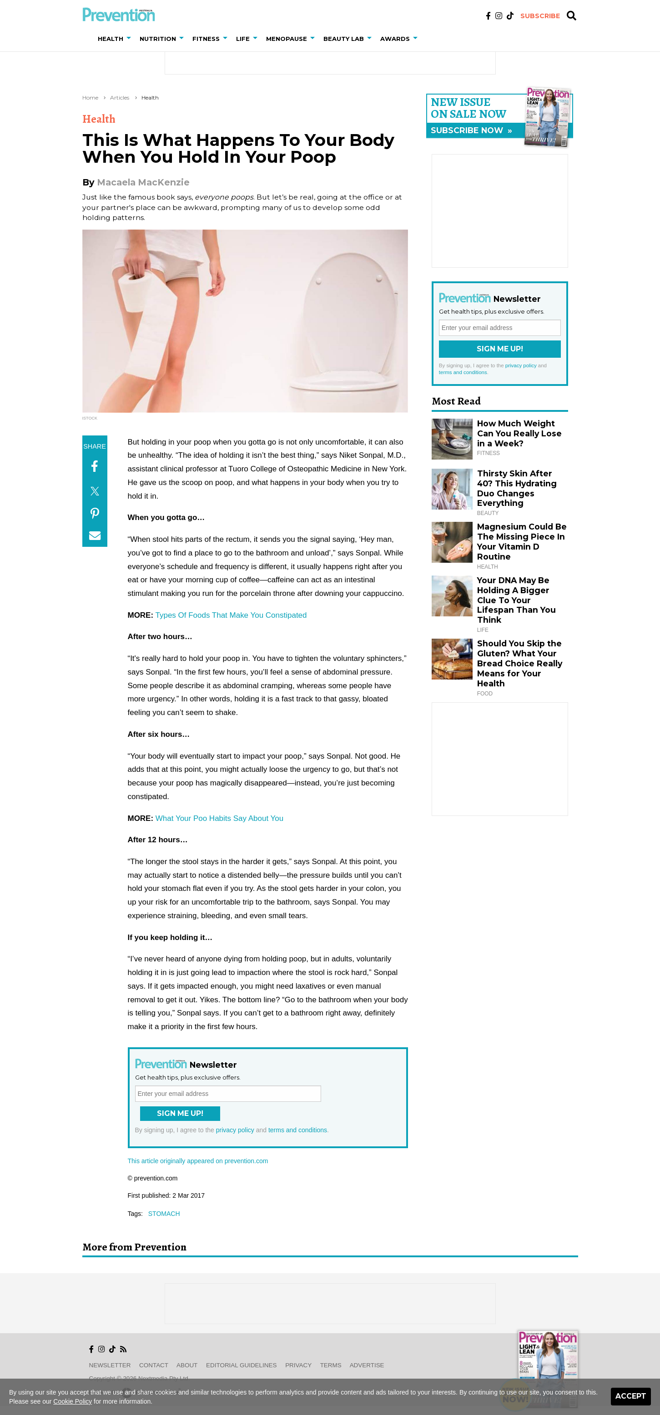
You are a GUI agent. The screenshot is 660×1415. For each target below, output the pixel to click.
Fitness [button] (206, 38)
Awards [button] (395, 38)
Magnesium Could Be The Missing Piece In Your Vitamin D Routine (522, 541)
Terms (331, 1365)
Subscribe (540, 16)
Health (150, 97)
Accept (630, 1396)
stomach (164, 1213)
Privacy (298, 1365)
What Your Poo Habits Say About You (219, 818)
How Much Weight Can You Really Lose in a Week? (519, 433)
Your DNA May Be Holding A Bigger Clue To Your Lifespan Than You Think (516, 600)
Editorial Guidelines (241, 1365)
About (186, 1365)
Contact (153, 1365)
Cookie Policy (72, 1401)
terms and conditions (297, 1130)
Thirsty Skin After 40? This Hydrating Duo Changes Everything (517, 488)
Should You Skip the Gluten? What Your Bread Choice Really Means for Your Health (519, 663)
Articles (119, 97)
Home (90, 97)
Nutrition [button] (158, 38)
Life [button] (243, 38)
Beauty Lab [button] (343, 38)
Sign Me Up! (180, 1113)
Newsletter (110, 1365)
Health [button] (110, 38)
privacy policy (235, 1130)
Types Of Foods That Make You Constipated (231, 615)
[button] (131, 38)
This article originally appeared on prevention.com (198, 1161)
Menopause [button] (286, 38)
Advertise (367, 1365)
